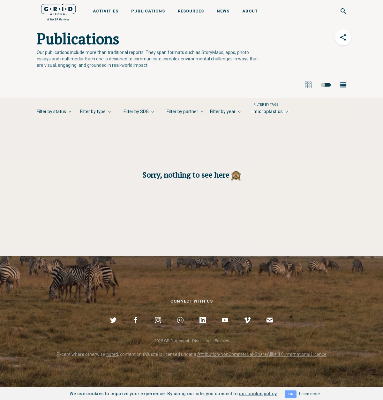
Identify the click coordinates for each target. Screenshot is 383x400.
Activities (105, 11)
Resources (191, 11)
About (250, 11)
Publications (148, 11)
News (223, 11)
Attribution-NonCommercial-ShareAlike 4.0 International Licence (262, 354)
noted (112, 354)
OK (290, 394)
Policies (222, 340)
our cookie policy (258, 393)
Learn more (309, 393)
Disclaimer (202, 340)
